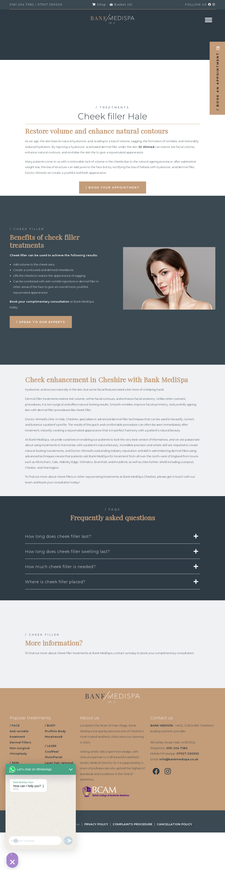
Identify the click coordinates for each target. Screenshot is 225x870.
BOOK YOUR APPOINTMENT (114, 187)
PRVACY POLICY (96, 824)
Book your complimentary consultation (39, 301)
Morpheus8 (53, 736)
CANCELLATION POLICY (174, 824)
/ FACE (15, 725)
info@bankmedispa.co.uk (178, 759)
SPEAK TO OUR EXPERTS (42, 322)
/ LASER (50, 746)
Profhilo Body (55, 731)
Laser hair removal (59, 762)
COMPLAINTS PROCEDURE (132, 824)
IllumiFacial (53, 757)
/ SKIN (14, 762)
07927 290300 (50, 4)
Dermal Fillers (20, 742)
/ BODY (50, 725)
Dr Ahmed (146, 147)
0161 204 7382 (22, 4)
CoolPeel (52, 751)
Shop (99, 4)
